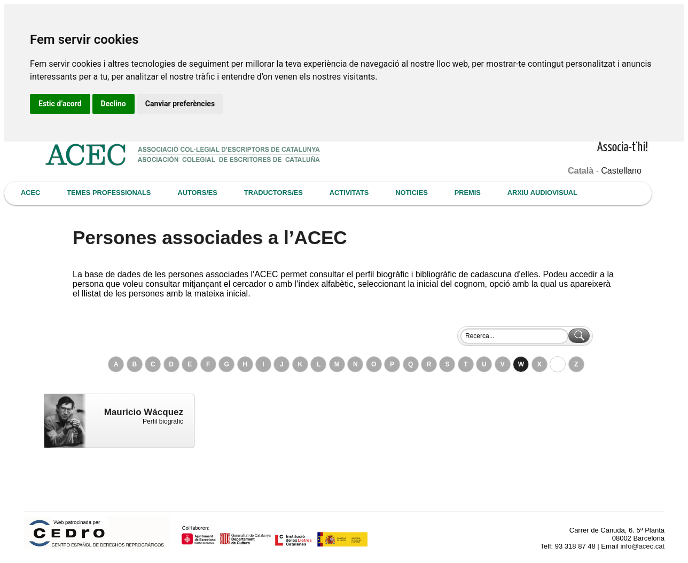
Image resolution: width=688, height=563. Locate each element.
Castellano (621, 170)
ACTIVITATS (349, 193)
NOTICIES (411, 193)
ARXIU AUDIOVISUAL (542, 193)
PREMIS (468, 193)
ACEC (30, 193)
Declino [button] (113, 103)
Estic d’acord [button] (60, 103)
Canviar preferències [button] (180, 103)
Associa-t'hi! (622, 148)
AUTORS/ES (197, 193)
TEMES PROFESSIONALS (109, 193)
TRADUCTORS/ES (273, 193)
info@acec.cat (642, 546)
